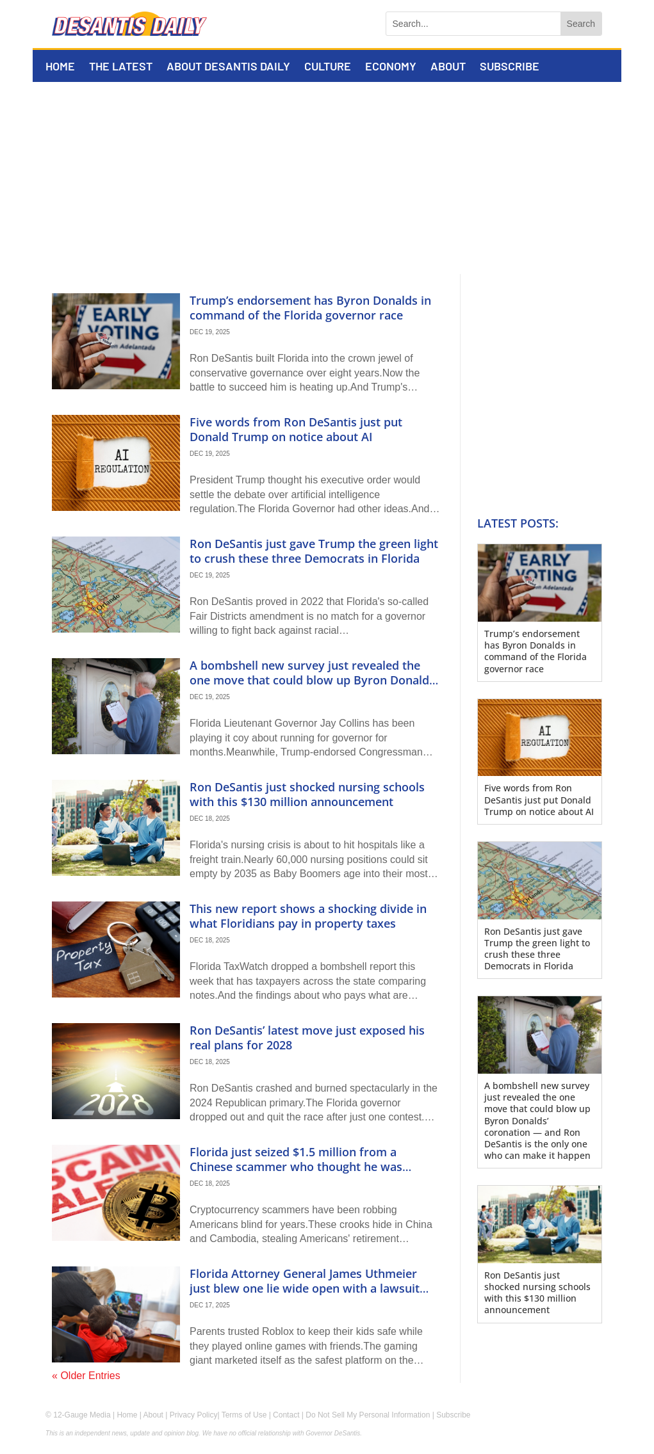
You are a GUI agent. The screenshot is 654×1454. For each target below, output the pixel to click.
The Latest (120, 67)
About (448, 67)
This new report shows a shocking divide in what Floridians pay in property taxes (308, 916)
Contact (286, 1414)
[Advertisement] (327, 178)
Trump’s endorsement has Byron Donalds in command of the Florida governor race (310, 308)
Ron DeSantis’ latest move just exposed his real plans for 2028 (307, 1037)
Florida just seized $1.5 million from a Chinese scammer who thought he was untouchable (296, 1167)
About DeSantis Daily (228, 67)
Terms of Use (244, 1414)
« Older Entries (86, 1375)
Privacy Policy (194, 1414)
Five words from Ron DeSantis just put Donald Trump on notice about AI (296, 429)
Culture (327, 67)
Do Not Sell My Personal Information (368, 1414)
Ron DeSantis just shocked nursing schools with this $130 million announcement (307, 794)
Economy (390, 67)
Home (60, 67)
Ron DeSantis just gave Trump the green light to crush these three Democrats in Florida (314, 551)
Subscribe (509, 67)
